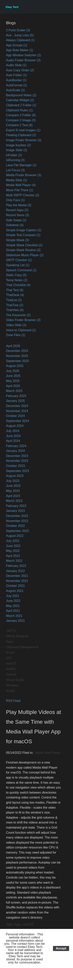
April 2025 (13, 386)
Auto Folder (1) (16, 75)
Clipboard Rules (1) (19, 110)
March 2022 (14, 560)
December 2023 (17, 456)
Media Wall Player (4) (21, 185)
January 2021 (15, 620)
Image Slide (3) (16, 150)
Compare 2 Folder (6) (21, 115)
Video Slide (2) (16, 325)
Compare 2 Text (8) (19, 125)
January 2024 (15, 450)
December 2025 (17, 350)
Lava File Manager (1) (21, 165)
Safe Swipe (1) (16, 220)
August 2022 (15, 535)
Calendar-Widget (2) (20, 100)
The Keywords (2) (18, 315)
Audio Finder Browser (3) (23, 60)
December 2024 (17, 406)
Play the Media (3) (18, 205)
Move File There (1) (19, 190)
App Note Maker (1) (19, 50)
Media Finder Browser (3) (23, 175)
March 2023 (14, 500)
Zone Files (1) (15, 335)
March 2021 (14, 615)
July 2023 (12, 481)
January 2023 (15, 510)
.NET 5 (11, 630)
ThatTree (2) (14, 305)
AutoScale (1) (15, 90)
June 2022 (13, 546)
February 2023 (16, 506)
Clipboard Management (22, 647)
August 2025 (15, 366)
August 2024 (15, 425)
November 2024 (17, 411)
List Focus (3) (15, 170)
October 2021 (15, 585)
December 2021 (17, 575)
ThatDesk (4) (15, 295)
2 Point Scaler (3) (18, 30)
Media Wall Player (47, 752)
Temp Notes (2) (16, 280)
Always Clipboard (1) (20, 40)
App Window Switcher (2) (23, 55)
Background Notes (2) (21, 95)
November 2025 (17, 356)
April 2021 (13, 610)
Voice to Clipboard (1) (21, 330)
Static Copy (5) (16, 275)
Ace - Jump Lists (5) (20, 35)
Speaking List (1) (17, 265)
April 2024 (13, 441)
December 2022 (17, 515)
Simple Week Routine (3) (23, 250)
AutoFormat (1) (16, 85)
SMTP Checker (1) (19, 260)
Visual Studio (15, 680)
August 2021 (15, 590)
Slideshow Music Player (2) (25, 255)
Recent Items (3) (17, 215)
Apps (9, 641)
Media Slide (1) (16, 180)
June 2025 (13, 375)
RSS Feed (13, 700)
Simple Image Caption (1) (23, 230)
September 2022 (17, 531)
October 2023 (15, 465)
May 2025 (13, 381)
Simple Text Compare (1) (23, 235)
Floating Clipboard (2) (21, 135)
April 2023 (13, 496)
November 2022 (17, 521)
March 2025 (14, 391)
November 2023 (17, 460)
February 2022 (16, 565)
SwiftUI (11, 669)
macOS (11, 663)
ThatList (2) (14, 300)
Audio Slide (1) (16, 65)
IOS (8, 658)
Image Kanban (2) (18, 145)
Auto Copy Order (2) (20, 70)
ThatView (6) (15, 310)
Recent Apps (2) (17, 210)
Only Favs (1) (15, 200)
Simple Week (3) (17, 240)
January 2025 (15, 400)
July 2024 (12, 431)
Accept (61, 948)
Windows (12, 685)
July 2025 (12, 371)
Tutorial (11, 674)
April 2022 (13, 556)
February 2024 (16, 446)
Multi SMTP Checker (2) (22, 195)
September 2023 (17, 471)
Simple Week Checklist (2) (24, 245)
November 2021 (17, 581)
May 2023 (13, 490)
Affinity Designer (17, 636)
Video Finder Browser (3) (23, 320)
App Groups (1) (16, 45)
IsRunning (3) (15, 160)
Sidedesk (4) (15, 225)
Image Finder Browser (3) (23, 140)
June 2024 (13, 436)
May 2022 (13, 550)
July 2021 (12, 596)
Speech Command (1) (21, 270)
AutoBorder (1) (16, 80)
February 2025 (16, 396)
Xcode (10, 690)
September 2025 (17, 361)
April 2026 (13, 346)
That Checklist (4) (18, 285)
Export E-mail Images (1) (23, 130)
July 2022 (12, 540)
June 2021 (13, 600)
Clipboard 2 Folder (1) (21, 105)
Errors (10, 652)
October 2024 (15, 416)
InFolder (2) (14, 155)
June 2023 (13, 485)
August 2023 (15, 475)
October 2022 (15, 525)
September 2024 (17, 421)
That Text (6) (15, 290)
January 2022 (15, 571)
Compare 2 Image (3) (21, 120)
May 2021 (13, 606)
